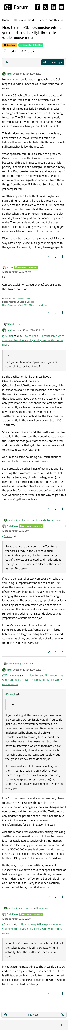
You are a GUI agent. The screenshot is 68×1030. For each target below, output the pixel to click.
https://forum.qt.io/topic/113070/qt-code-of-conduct (26, 305)
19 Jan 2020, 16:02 (32, 73)
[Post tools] (62, 256)
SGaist (10, 267)
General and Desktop (30, 45)
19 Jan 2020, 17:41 (32, 330)
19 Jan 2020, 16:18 (21, 272)
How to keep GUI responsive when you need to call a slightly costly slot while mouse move (33, 340)
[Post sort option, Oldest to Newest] (7, 62)
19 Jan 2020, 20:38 (32, 669)
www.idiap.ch (24, 298)
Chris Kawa (12, 526)
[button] (5, 1025)
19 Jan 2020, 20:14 (21, 531)
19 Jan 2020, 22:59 (21, 919)
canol (9, 73)
